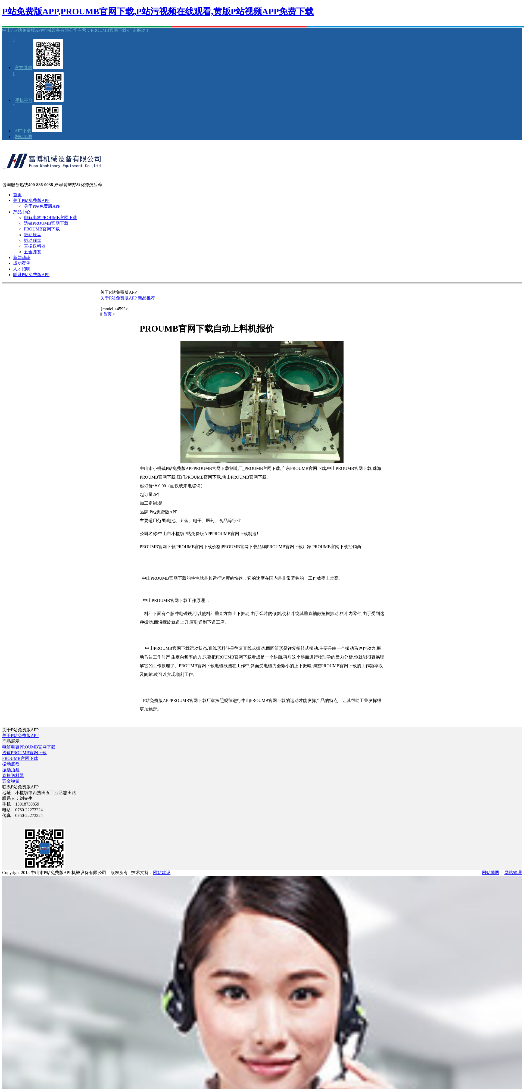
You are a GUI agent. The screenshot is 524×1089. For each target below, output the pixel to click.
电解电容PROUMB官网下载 (50, 217)
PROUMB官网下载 (42, 229)
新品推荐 (146, 298)
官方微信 (23, 67)
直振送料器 (35, 246)
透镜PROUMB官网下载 (46, 223)
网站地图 (23, 136)
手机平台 (24, 100)
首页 (17, 194)
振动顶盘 (32, 240)
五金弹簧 (32, 251)
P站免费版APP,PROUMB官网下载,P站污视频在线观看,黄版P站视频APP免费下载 (158, 11)
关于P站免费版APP (31, 200)
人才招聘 (21, 269)
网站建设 (161, 872)
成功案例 (21, 263)
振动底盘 (32, 234)
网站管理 (513, 872)
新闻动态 (21, 257)
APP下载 (23, 131)
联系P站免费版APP (31, 274)
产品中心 (21, 212)
